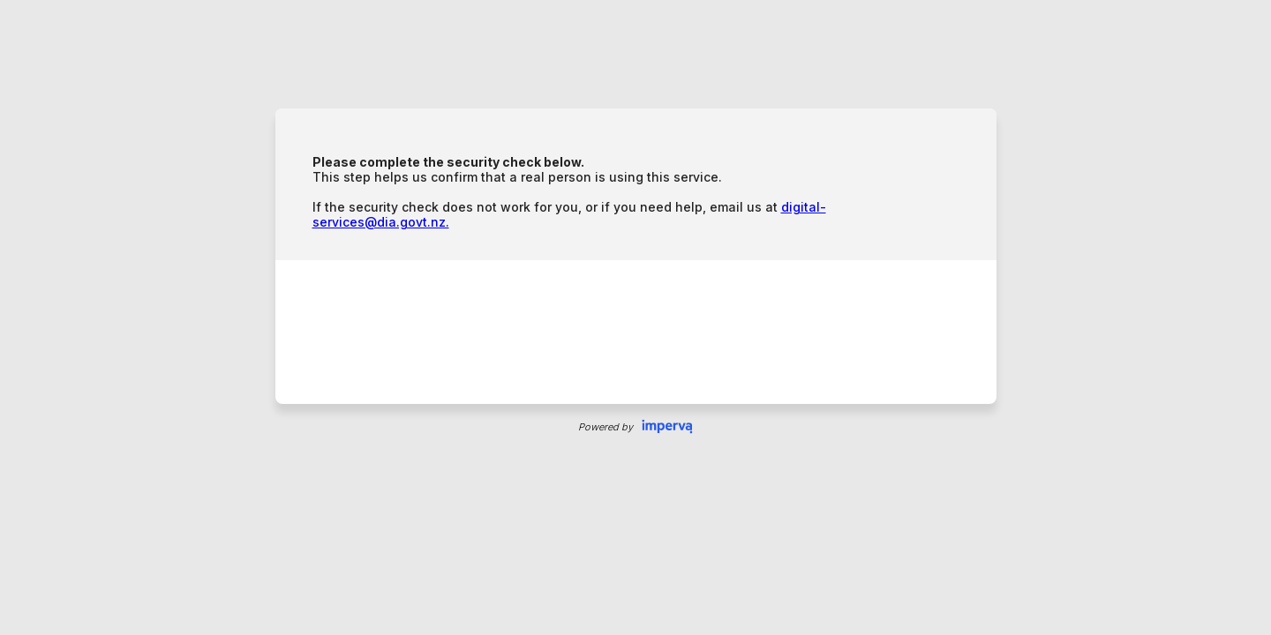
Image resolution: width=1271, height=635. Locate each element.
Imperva (667, 427)
